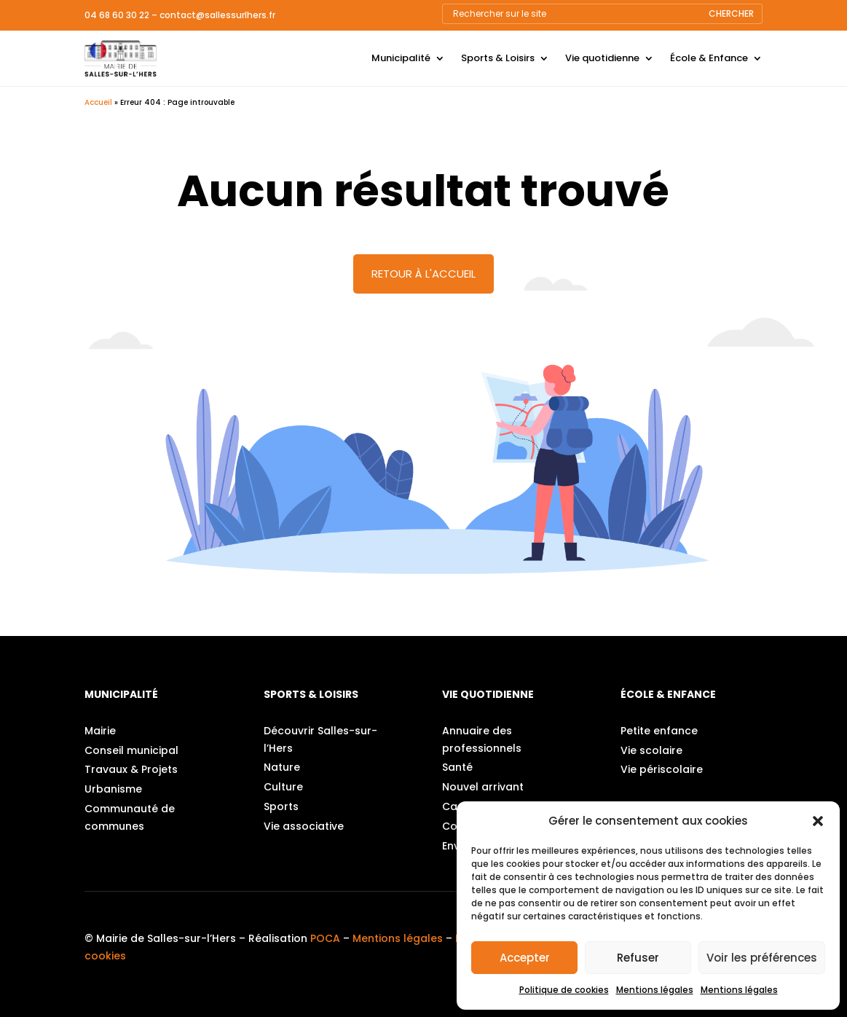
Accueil (98, 102)
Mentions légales (654, 989)
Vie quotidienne (602, 58)
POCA (325, 938)
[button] (818, 821)
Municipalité (400, 58)
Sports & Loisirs (498, 58)
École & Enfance (709, 58)
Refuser (638, 957)
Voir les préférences (761, 957)
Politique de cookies (564, 989)
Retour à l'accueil (423, 273)
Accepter (525, 957)
